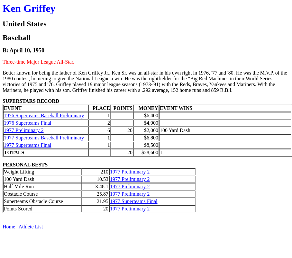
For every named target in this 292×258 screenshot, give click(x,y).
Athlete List (30, 226)
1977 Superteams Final (27, 145)
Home (9, 226)
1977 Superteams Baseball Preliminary (44, 137)
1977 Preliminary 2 (24, 130)
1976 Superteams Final (27, 123)
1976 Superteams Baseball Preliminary (44, 115)
